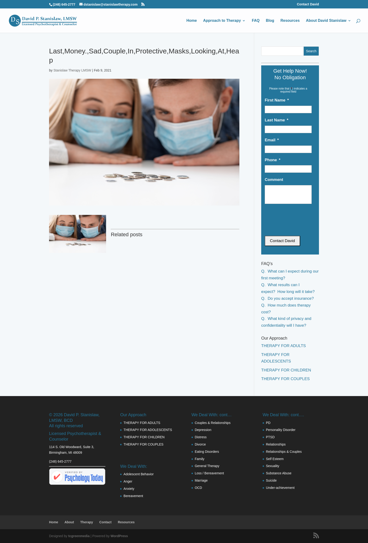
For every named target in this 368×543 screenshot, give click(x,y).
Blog (270, 20)
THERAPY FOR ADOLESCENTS (147, 430)
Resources (290, 20)
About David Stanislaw (326, 20)
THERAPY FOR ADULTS (283, 346)
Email (272, 140)
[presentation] (289, 216)
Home (191, 20)
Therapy (86, 522)
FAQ (256, 20)
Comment (274, 179)
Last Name (276, 120)
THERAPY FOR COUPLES (285, 379)
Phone (272, 160)
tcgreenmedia (79, 536)
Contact (105, 522)
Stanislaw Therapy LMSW (72, 70)
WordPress (119, 536)
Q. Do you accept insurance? (287, 298)
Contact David (308, 4)
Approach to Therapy (222, 20)
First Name (277, 100)
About (69, 522)
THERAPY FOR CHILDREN (286, 370)
